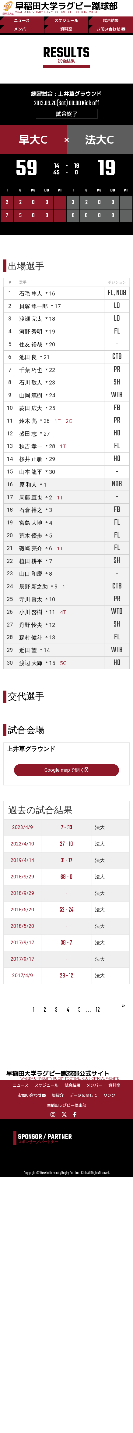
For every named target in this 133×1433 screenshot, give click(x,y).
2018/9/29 (22, 877)
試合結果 (111, 20)
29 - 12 (66, 976)
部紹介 (58, 1095)
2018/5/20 (22, 910)
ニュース (22, 20)
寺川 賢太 (30, 599)
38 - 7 (66, 943)
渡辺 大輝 (30, 663)
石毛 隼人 (30, 293)
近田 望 (28, 650)
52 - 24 (66, 910)
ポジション (117, 282)
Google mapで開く (66, 770)
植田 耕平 (30, 561)
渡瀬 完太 (30, 319)
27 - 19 (66, 844)
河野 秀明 (30, 331)
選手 (22, 282)
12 (98, 1010)
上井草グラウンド (80, 94)
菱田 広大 (30, 408)
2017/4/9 (22, 975)
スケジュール (66, 20)
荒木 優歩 (30, 535)
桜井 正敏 (30, 459)
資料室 (66, 29)
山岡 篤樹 (30, 395)
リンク (109, 1095)
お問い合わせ (110, 29)
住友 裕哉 (30, 344)
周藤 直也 (30, 497)
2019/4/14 (22, 860)
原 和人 (28, 484)
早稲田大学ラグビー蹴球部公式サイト (69, 1074)
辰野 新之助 (33, 586)
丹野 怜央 (30, 625)
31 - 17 (66, 860)
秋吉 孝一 (30, 446)
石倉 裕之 (30, 510)
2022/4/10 (22, 844)
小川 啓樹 (30, 612)
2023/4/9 (22, 827)
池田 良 (28, 357)
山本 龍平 (30, 472)
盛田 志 (28, 434)
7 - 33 (66, 827)
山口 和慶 (30, 573)
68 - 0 (66, 877)
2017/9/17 (22, 942)
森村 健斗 (30, 637)
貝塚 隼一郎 (33, 306)
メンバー (22, 29)
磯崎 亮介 (30, 548)
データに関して (83, 1095)
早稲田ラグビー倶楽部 (66, 1105)
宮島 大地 (30, 523)
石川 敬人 (30, 382)
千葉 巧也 (30, 370)
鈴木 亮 (28, 421)
